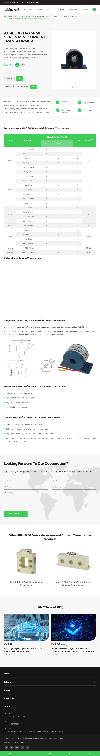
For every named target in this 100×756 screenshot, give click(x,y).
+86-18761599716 (12, 2)
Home (9, 16)
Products (50, 9)
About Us (27, 9)
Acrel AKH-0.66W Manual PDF (21, 87)
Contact (85, 9)
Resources (73, 9)
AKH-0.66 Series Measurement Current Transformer (57, 16)
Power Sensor (29, 16)
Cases (61, 9)
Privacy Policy (19, 742)
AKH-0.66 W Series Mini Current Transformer (27, 19)
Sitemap (7, 742)
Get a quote (14, 78)
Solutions (39, 9)
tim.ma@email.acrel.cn (32, 2)
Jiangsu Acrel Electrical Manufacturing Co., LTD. (32, 738)
